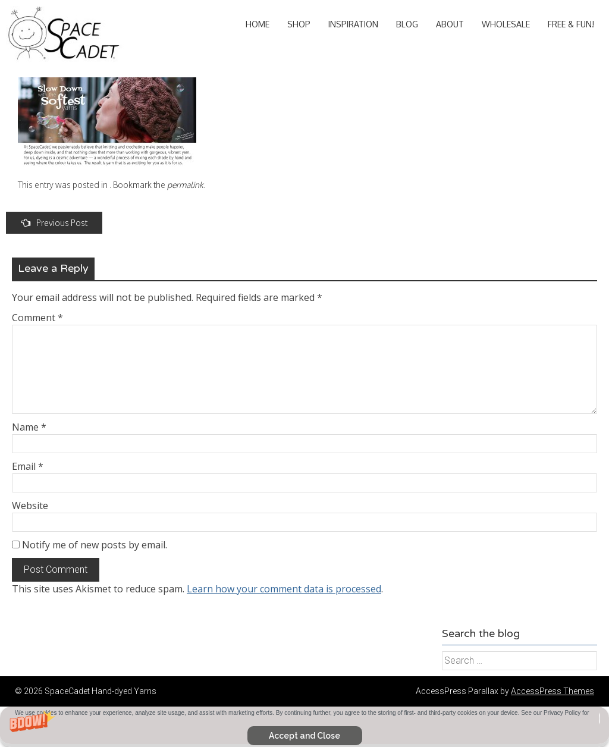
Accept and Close (304, 735)
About (450, 24)
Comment (37, 317)
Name (29, 427)
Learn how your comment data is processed (284, 588)
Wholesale (506, 24)
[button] (304, 727)
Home (257, 24)
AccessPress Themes (552, 691)
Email (27, 466)
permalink (185, 185)
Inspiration (353, 24)
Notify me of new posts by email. (94, 544)
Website (30, 505)
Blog (407, 24)
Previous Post (54, 223)
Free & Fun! (571, 24)
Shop (298, 24)
